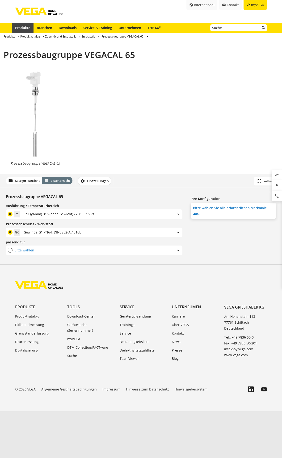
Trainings (127, 371)
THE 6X (154, 27)
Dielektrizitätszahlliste (137, 396)
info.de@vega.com (238, 396)
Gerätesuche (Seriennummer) (80, 374)
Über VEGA (180, 371)
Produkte (22, 27)
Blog (175, 405)
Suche (72, 402)
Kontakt (178, 380)
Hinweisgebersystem (191, 436)
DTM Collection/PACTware (87, 394)
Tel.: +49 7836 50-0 (239, 384)
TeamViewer (129, 405)
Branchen (44, 27)
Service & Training (97, 27)
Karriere (178, 363)
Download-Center (81, 363)
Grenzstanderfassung (32, 380)
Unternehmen (130, 27)
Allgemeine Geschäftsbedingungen (69, 436)
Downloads (68, 27)
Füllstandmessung (29, 371)
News (176, 388)
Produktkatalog (27, 363)
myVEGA (73, 385)
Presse (177, 396)
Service (127, 353)
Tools (73, 353)
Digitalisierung (26, 396)
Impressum (111, 436)
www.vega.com (236, 401)
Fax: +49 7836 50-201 (240, 390)
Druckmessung (27, 388)
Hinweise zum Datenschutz (147, 436)
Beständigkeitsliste (134, 388)
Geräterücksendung (135, 363)
